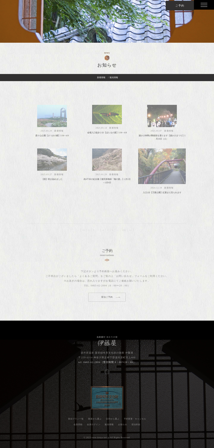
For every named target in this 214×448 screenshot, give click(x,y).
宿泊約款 (136, 425)
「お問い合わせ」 (124, 277)
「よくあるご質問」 (88, 277)
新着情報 (101, 77)
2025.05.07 (157, 132)
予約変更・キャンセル (135, 420)
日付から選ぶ (112, 420)
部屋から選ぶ (95, 420)
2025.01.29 (102, 175)
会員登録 (78, 425)
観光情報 (114, 77)
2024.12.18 (157, 189)
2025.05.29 (47, 132)
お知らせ (122, 425)
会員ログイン (93, 425)
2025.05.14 (102, 129)
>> (130, 232)
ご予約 (179, 5)
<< (83, 232)
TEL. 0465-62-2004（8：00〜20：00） (107, 286)
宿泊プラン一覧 (76, 420)
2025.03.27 (47, 175)
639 (124, 232)
